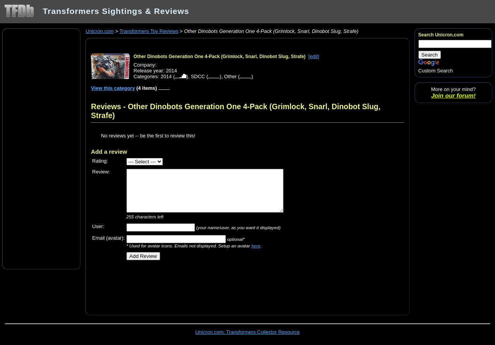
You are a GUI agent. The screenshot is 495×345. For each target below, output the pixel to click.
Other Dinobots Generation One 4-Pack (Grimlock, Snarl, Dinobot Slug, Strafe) (219, 56)
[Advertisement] (41, 148)
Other (230, 76)
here (255, 245)
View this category (113, 88)
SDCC (198, 76)
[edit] (313, 56)
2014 (166, 76)
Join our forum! (453, 95)
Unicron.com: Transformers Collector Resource (247, 332)
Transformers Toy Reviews (149, 31)
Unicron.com (99, 31)
